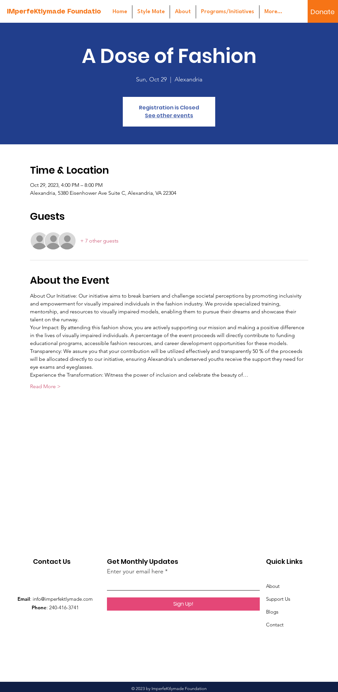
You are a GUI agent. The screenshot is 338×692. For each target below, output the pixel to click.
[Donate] (322, 11)
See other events (169, 115)
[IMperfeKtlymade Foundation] (56, 12)
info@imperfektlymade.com (63, 599)
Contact (275, 624)
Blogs (272, 612)
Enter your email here (135, 571)
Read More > (45, 386)
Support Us (278, 599)
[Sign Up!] (183, 604)
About (273, 586)
